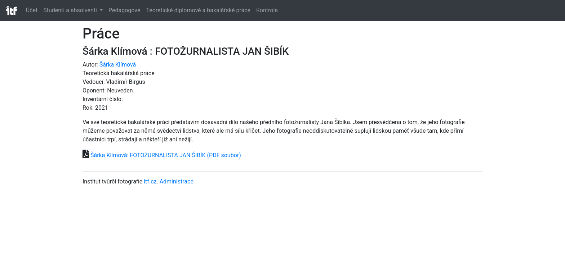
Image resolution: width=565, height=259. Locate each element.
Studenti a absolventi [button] (70, 10)
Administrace (176, 181)
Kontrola (267, 10)
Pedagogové (124, 10)
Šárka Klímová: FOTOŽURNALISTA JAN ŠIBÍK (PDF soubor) (165, 155)
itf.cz (150, 181)
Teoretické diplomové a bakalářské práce (198, 10)
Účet (31, 10)
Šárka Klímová (117, 64)
